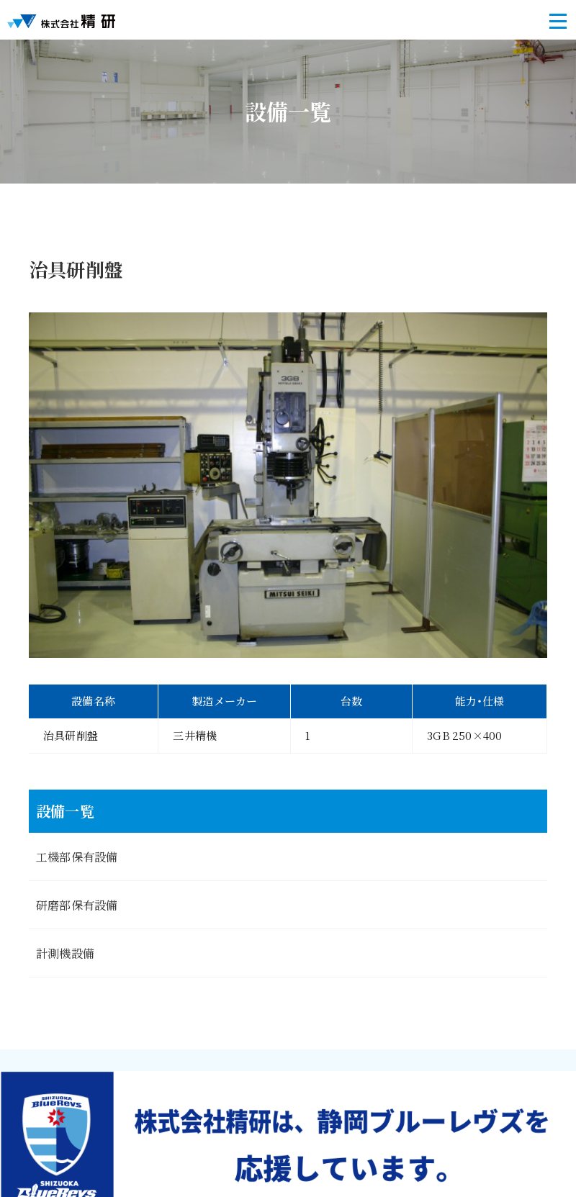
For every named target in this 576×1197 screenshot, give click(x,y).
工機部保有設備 (76, 856)
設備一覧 (65, 810)
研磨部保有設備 (76, 904)
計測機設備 (65, 953)
